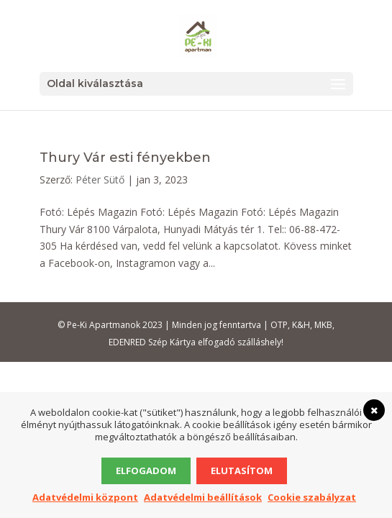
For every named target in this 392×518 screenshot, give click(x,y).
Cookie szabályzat (312, 497)
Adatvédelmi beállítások (203, 497)
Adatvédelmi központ (85, 497)
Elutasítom (242, 470)
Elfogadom (146, 470)
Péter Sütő (100, 179)
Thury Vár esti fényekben (125, 157)
